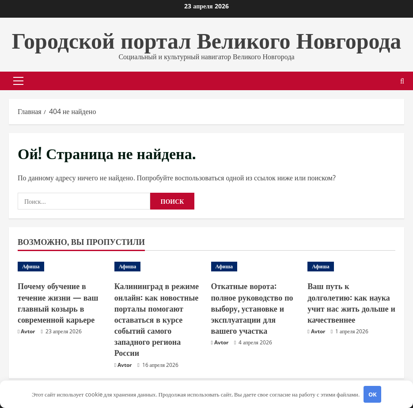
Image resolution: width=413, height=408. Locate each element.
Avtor (28, 331)
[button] (18, 81)
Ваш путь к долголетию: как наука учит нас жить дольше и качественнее (351, 302)
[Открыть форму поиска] (402, 81)
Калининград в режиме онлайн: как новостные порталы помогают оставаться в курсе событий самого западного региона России (156, 319)
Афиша (31, 266)
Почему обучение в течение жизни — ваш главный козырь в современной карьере (58, 302)
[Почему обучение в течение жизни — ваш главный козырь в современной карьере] (62, 266)
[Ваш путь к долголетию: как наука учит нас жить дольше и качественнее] (351, 266)
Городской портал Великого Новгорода (207, 38)
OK (372, 394)
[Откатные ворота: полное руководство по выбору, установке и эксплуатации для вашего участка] (255, 266)
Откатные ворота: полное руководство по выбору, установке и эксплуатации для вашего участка (252, 308)
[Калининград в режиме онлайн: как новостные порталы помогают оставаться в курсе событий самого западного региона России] (158, 266)
